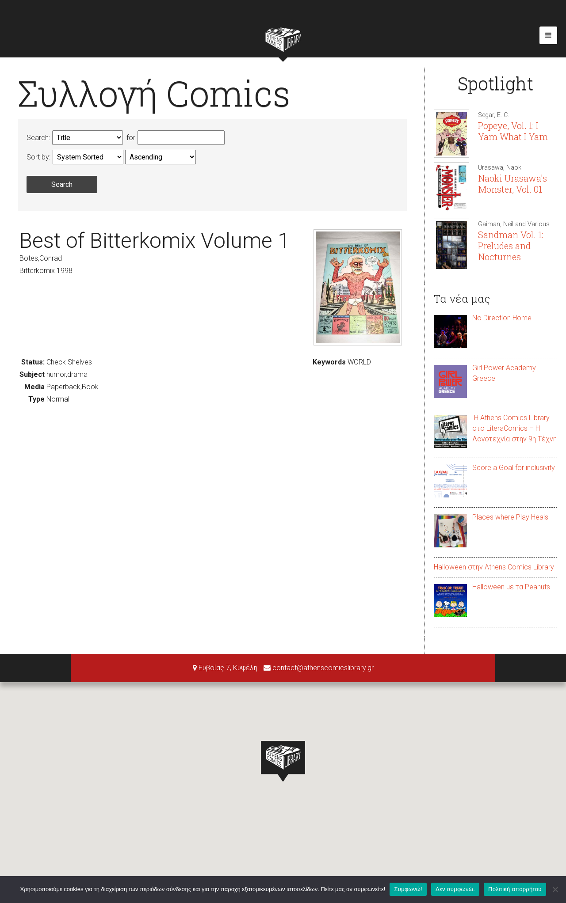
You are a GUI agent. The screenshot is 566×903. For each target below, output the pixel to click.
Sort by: (38, 157)
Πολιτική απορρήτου (514, 889)
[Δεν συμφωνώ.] (555, 889)
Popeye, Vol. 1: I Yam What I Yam (513, 131)
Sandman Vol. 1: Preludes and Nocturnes (510, 245)
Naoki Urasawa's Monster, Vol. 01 (512, 183)
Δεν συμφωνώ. (455, 889)
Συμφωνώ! (408, 889)
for (130, 137)
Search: (38, 137)
